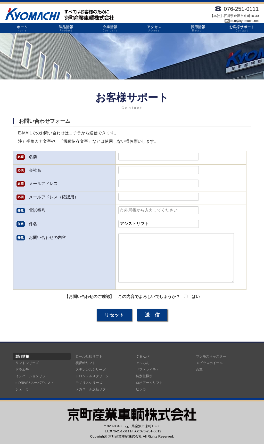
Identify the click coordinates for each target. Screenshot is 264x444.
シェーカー (23, 389)
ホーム (22, 28)
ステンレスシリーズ (91, 370)
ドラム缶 (22, 370)
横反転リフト (86, 363)
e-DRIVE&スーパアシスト (34, 383)
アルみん (142, 363)
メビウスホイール (209, 363)
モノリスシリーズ (89, 383)
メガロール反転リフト (92, 389)
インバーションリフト (32, 376)
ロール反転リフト (89, 356)
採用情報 (198, 28)
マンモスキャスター (211, 356)
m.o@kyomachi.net (242, 21)
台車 (199, 370)
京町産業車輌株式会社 (125, 436)
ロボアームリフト (149, 383)
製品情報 (66, 28)
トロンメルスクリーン (92, 376)
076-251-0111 (241, 9)
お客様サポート (242, 28)
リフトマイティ (147, 370)
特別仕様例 (144, 376)
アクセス (154, 28)
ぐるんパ (142, 356)
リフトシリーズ (27, 363)
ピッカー (142, 389)
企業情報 (110, 28)
